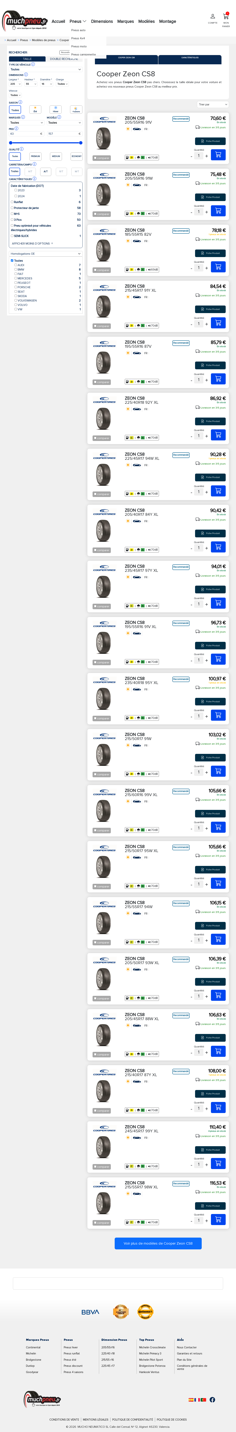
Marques (125, 21)
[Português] (203, 1400)
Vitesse (13, 90)
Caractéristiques (190, 58)
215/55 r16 (107, 1359)
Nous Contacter (187, 1347)
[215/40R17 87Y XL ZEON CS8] (218, 1107)
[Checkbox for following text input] (95, 158)
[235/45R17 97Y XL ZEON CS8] (218, 603)
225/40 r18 (108, 1353)
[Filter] (213, 104)
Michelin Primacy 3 (150, 1353)
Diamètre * (46, 79)
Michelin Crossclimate (152, 1347)
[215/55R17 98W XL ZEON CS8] (218, 1219)
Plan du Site (184, 1359)
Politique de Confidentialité (132, 1419)
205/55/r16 (108, 1347)
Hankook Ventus (149, 1372)
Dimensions (102, 21)
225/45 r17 (108, 1366)
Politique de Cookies (172, 1419)
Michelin (31, 1353)
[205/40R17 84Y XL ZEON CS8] (218, 546)
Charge (60, 79)
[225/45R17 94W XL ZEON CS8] (218, 490)
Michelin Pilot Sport (151, 1359)
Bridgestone (33, 1359)
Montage (167, 21)
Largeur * (14, 79)
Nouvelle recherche (71, 52)
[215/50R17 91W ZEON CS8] (218, 771)
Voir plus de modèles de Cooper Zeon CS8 (158, 1243)
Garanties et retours (189, 1353)
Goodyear (32, 1372)
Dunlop (30, 1366)
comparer (103, 158)
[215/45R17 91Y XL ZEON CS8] (218, 322)
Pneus (78, 21)
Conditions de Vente (64, 1419)
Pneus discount (73, 1366)
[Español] (191, 1400)
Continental (33, 1347)
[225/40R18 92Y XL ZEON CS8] (218, 434)
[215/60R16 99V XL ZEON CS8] (218, 827)
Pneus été (70, 1359)
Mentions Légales (95, 1419)
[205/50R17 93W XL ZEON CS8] (218, 995)
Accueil (58, 21)
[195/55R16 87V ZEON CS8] (218, 378)
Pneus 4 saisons (73, 1372)
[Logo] (42, 1399)
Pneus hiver (71, 1347)
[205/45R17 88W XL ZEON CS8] (218, 1051)
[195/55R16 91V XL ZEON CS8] (218, 659)
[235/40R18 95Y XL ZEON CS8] (218, 715)
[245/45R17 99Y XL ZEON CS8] (218, 1163)
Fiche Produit (210, 141)
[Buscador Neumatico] (15, 84)
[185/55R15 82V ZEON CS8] (218, 266)
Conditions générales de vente (192, 1367)
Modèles (146, 21)
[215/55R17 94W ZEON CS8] (218, 939)
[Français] (197, 1400)
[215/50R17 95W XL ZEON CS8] (218, 883)
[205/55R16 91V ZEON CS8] (218, 154)
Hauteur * (30, 79)
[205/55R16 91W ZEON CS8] (218, 210)
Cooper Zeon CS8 (126, 58)
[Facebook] (209, 1399)
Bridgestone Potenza (152, 1366)
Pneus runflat (72, 1353)
